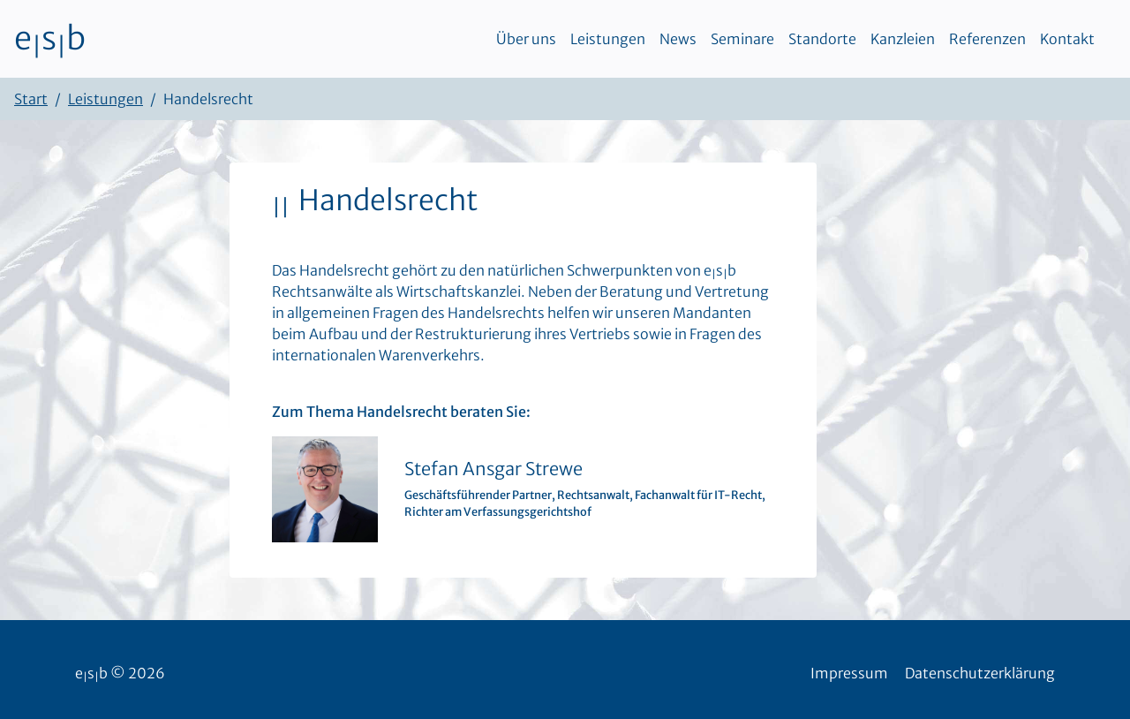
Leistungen (607, 39)
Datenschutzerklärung (980, 673)
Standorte (822, 39)
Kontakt (1067, 39)
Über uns (526, 39)
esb (50, 39)
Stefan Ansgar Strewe (493, 469)
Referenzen (987, 39)
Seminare (742, 39)
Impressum (849, 673)
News (678, 39)
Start (31, 99)
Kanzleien (902, 39)
